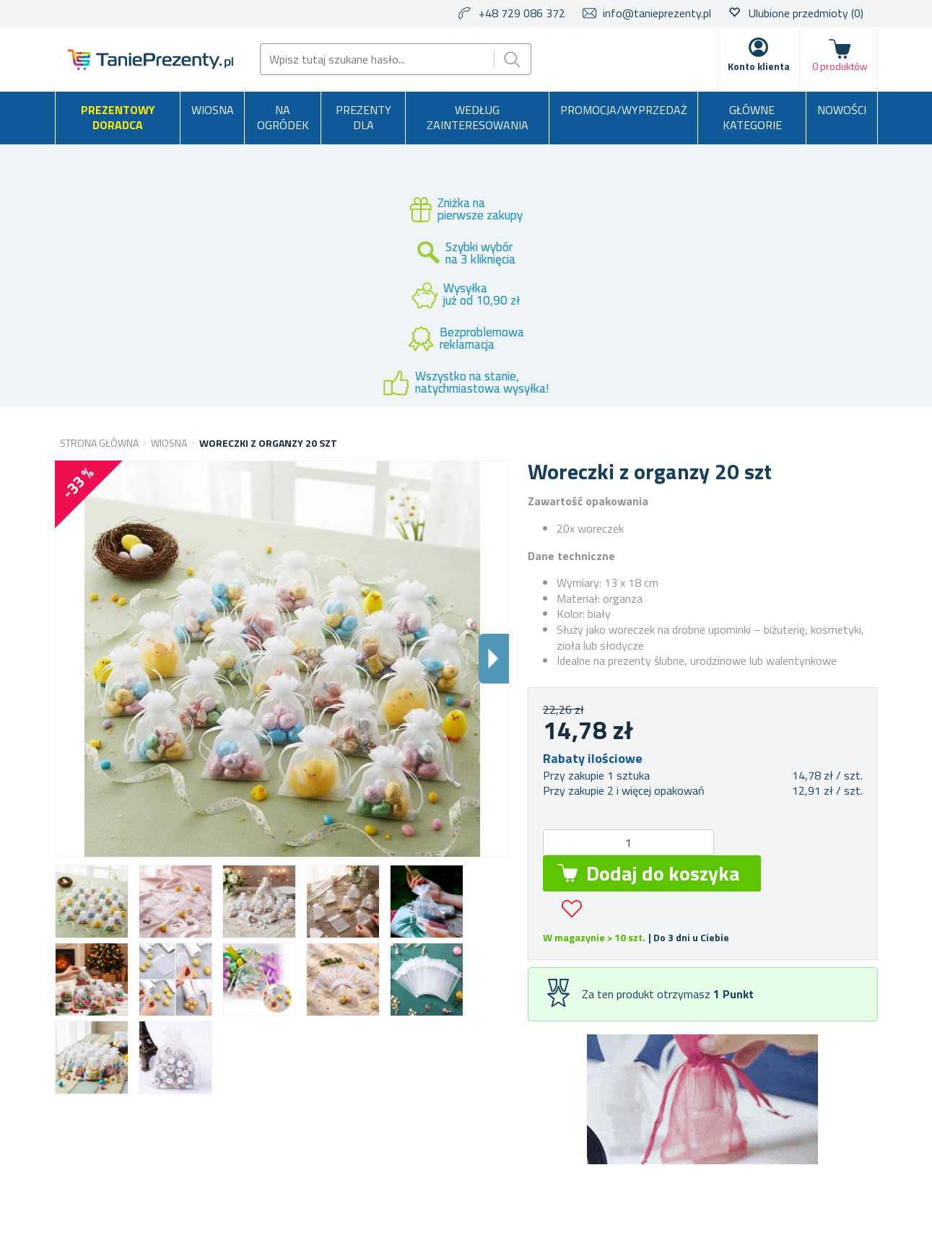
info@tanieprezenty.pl (657, 13)
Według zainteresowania (477, 117)
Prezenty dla (363, 117)
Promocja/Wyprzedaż (623, 109)
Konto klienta (759, 66)
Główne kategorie (752, 117)
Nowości (841, 109)
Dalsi (494, 659)
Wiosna (212, 109)
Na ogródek (283, 117)
